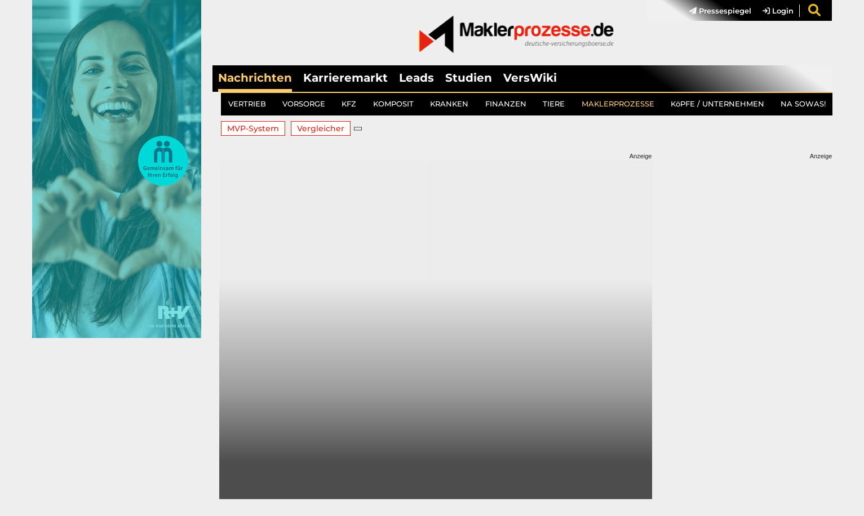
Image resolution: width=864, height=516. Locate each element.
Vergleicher (320, 128)
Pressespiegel (720, 10)
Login (778, 10)
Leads (416, 77)
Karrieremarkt (345, 77)
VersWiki (530, 77)
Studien (468, 77)
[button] (358, 128)
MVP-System (253, 128)
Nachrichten (255, 77)
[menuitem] (714, 11)
